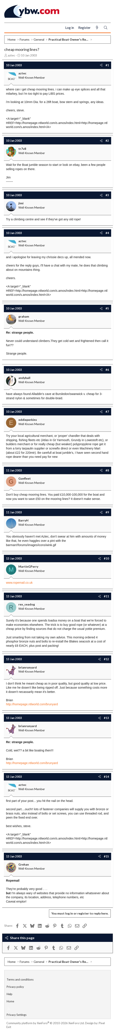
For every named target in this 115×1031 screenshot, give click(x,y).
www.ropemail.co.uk (19, 582)
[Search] (105, 28)
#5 (107, 308)
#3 (107, 195)
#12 (106, 659)
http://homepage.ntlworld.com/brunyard (32, 704)
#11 (106, 596)
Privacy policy (15, 986)
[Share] (101, 65)
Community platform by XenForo (45, 1023)
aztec (11, 55)
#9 (107, 512)
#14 (106, 776)
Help (9, 994)
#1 (107, 65)
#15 (106, 856)
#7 (107, 411)
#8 (107, 470)
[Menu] (9, 28)
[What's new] (97, 28)
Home (10, 1001)
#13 (106, 718)
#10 (106, 558)
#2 (107, 140)
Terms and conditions (20, 979)
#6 (107, 369)
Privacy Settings (17, 1014)
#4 (107, 233)
